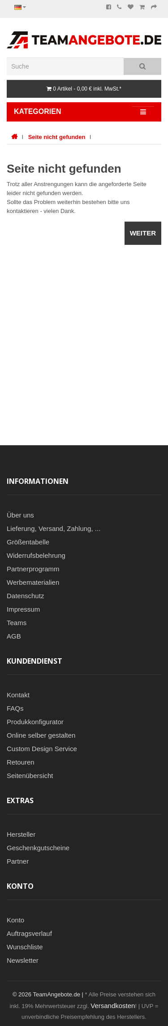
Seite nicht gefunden (57, 137)
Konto (15, 920)
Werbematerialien (33, 582)
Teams (16, 622)
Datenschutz (25, 596)
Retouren (20, 762)
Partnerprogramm (33, 569)
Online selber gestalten (41, 735)
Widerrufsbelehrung (36, 555)
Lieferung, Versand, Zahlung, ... (53, 528)
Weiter (143, 233)
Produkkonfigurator (35, 722)
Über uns (20, 515)
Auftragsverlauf (29, 933)
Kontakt (18, 695)
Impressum (23, 609)
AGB (14, 636)
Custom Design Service (42, 748)
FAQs (15, 708)
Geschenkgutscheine (38, 848)
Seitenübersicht (30, 775)
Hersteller (21, 834)
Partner (18, 861)
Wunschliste (25, 947)
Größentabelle (28, 542)
